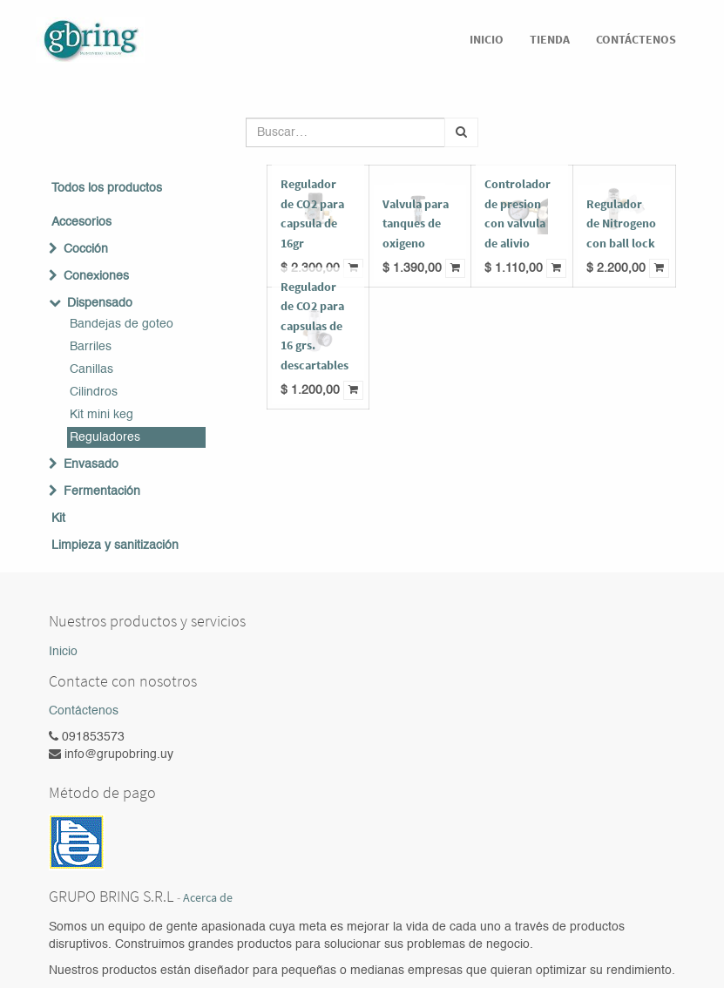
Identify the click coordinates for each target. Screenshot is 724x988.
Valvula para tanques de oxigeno (415, 223)
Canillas (91, 369)
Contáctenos (83, 711)
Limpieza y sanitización (115, 545)
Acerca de (208, 897)
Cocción (86, 249)
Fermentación (102, 491)
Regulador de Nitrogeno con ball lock (621, 223)
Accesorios (81, 222)
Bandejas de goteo (121, 324)
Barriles (91, 347)
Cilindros (94, 392)
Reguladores (105, 437)
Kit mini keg (101, 415)
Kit (58, 518)
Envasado (91, 464)
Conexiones (96, 276)
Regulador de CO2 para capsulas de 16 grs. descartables (314, 326)
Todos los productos (106, 188)
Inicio (63, 652)
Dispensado (99, 303)
